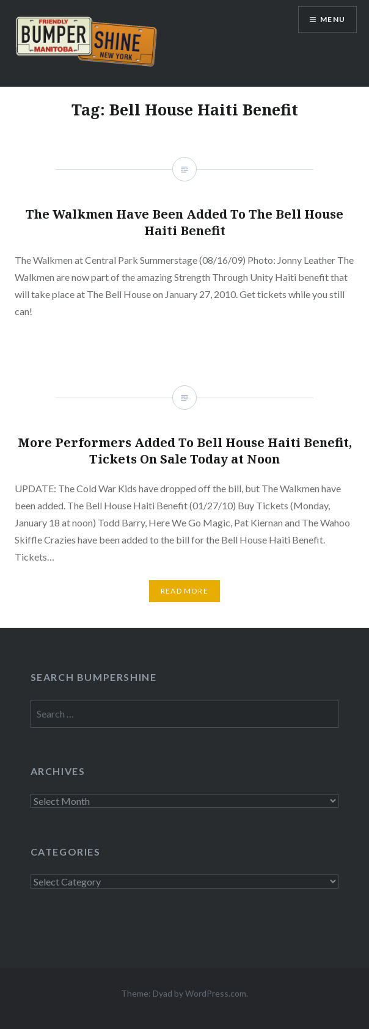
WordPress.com (215, 993)
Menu (332, 19)
